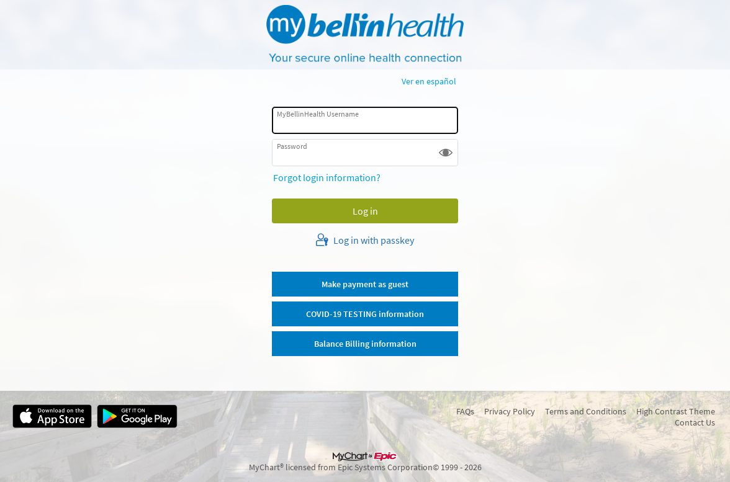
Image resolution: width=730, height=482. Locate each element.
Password (292, 146)
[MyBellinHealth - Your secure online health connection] (365, 35)
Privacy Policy (509, 411)
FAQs (465, 411)
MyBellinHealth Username (318, 113)
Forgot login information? (327, 177)
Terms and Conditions (585, 411)
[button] (446, 152)
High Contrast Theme (675, 411)
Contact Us (695, 422)
